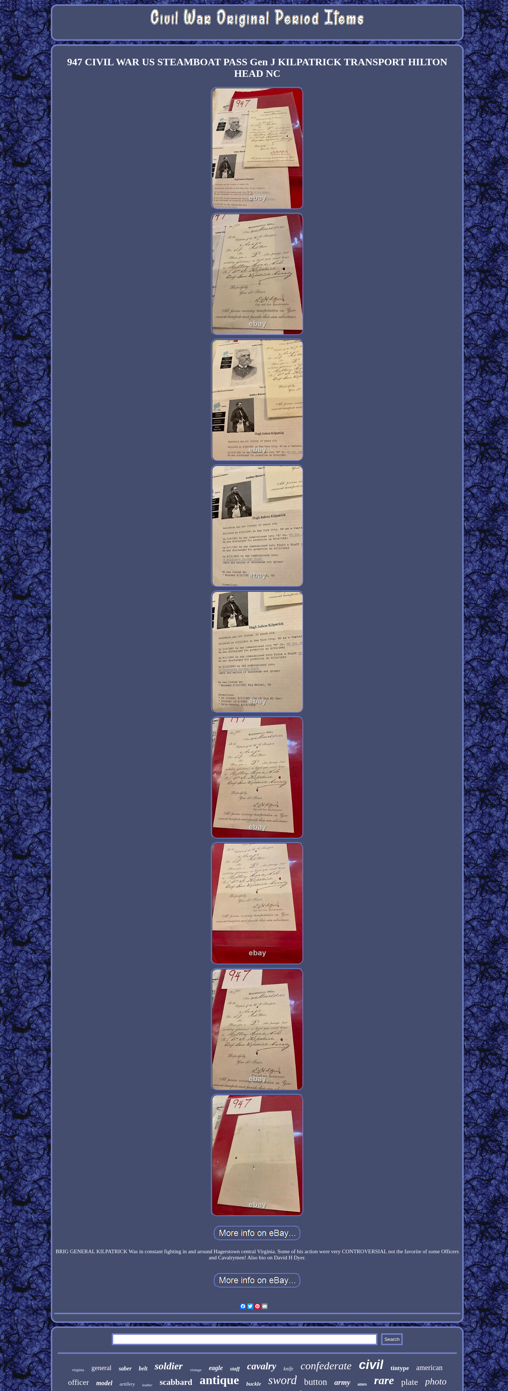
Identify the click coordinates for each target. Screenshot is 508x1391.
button (315, 1382)
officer (78, 1382)
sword (282, 1380)
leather (147, 1385)
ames (362, 1384)
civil (371, 1364)
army (342, 1382)
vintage (196, 1370)
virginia (78, 1370)
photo (435, 1381)
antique (219, 1380)
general (101, 1368)
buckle (253, 1384)
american (429, 1368)
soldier (169, 1366)
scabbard (176, 1382)
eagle (216, 1368)
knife (288, 1369)
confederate (326, 1366)
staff (235, 1369)
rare (384, 1380)
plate (409, 1382)
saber (125, 1368)
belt (143, 1368)
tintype (399, 1368)
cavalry (261, 1366)
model (104, 1383)
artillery (127, 1384)
